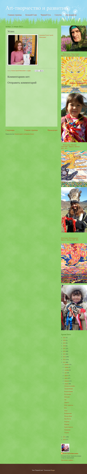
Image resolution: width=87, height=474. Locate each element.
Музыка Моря (68, 416)
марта (66, 378)
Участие (66, 432)
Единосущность (68, 427)
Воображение (68, 413)
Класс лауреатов (68, 405)
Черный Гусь (46, 15)
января (67, 383)
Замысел (66, 402)
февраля (67, 381)
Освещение (67, 430)
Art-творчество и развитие (37, 8)
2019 (64, 343)
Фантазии (67, 397)
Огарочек (66, 421)
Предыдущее (52, 130)
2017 (64, 348)
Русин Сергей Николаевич (70, 453)
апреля (67, 375)
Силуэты (58, 15)
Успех (65, 410)
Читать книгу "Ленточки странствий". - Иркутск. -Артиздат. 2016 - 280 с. (70, 146)
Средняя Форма (68, 388)
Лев (65, 399)
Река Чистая (67, 419)
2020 (64, 340)
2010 (64, 439)
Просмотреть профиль (67, 460)
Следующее (10, 130)
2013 (64, 359)
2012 (64, 362)
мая (66, 372)
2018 (64, 346)
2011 (64, 437)
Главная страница (15, 15)
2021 (64, 337)
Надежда (66, 424)
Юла (65, 408)
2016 (64, 351)
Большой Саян (31, 15)
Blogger (53, 470)
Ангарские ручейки (69, 386)
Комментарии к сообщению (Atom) (24, 134)
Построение (67, 394)
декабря (67, 364)
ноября (67, 367)
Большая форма (68, 391)
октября (67, 370)
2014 (64, 356)
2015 (64, 354)
